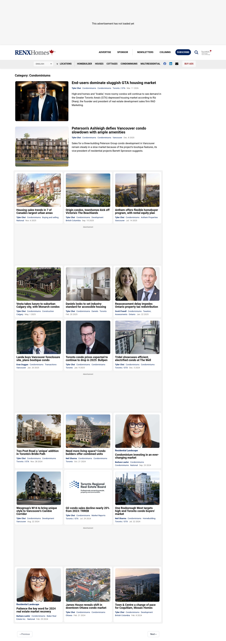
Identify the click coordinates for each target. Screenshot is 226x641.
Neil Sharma (71, 458)
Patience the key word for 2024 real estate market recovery (36, 610)
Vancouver (117, 137)
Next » (153, 634)
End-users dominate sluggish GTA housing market (114, 83)
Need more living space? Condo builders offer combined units (85, 452)
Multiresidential (150, 64)
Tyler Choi (76, 88)
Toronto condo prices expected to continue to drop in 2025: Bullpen (87, 359)
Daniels (95, 311)
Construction (48, 311)
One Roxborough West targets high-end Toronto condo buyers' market (135, 511)
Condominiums (129, 64)
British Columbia (73, 220)
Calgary (20, 314)
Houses (99, 64)
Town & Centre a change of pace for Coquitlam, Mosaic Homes (135, 606)
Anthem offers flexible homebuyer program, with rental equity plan (136, 211)
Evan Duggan (22, 365)
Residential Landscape (126, 451)
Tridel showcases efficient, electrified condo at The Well (133, 359)
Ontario (132, 314)
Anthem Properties (149, 217)
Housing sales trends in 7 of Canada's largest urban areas (35, 211)
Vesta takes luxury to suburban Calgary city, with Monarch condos (38, 305)
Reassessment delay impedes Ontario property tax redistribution (136, 305)
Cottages (112, 64)
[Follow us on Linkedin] (172, 63)
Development (97, 217)
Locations (64, 64)
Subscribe (183, 52)
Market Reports (98, 515)
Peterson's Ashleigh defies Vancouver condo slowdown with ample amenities (109, 130)
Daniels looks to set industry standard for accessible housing (86, 305)
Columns (165, 52)
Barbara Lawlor (122, 462)
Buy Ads (189, 64)
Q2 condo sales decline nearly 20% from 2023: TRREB (87, 509)
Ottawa (69, 615)
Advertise (105, 52)
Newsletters (145, 52)
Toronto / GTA (119, 88)
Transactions (51, 365)
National (20, 220)
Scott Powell (120, 311)
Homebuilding (149, 518)
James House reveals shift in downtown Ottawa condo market (86, 606)
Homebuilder (84, 64)
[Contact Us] (178, 64)
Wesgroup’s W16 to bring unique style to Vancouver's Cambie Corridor (37, 511)
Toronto (103, 311)
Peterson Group (108, 143)
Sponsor (122, 52)
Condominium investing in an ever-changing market (137, 456)
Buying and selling (50, 217)
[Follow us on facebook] (166, 63)
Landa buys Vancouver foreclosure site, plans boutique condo (38, 359)
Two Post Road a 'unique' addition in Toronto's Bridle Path (38, 452)
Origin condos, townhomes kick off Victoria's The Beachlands (87, 211)
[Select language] (43, 64)
